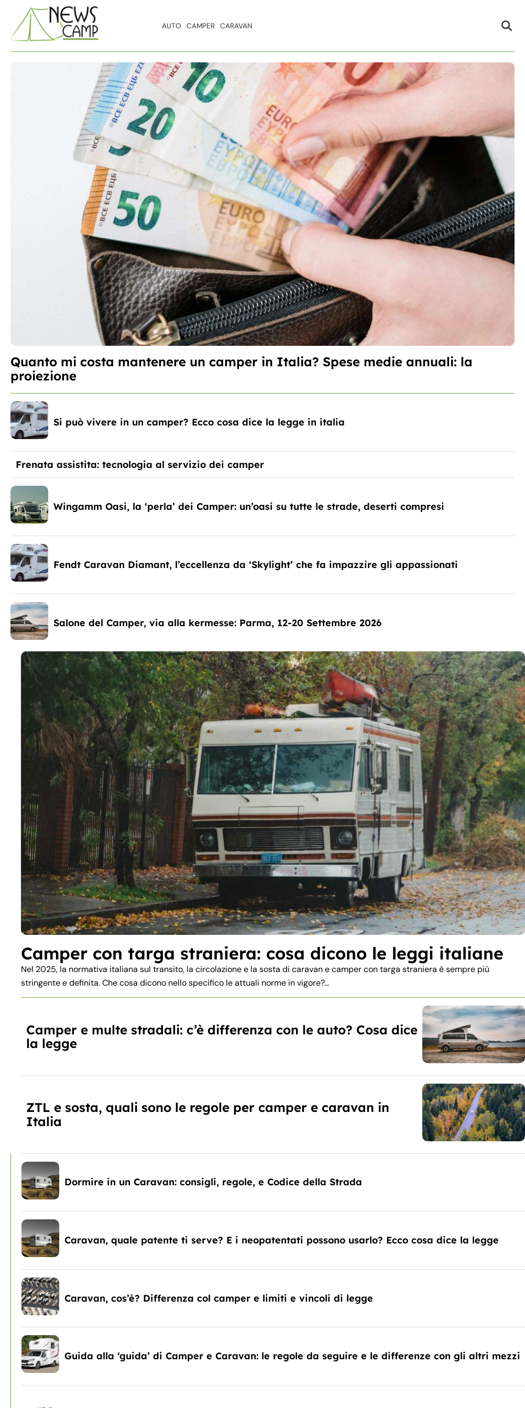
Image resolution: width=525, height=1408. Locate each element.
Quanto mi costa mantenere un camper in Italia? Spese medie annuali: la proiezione (241, 368)
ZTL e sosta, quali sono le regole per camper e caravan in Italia (207, 1114)
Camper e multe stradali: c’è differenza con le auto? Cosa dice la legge (222, 1036)
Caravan (236, 25)
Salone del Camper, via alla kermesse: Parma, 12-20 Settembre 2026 (217, 623)
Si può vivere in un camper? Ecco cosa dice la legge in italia (199, 422)
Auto (171, 25)
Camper (201, 25)
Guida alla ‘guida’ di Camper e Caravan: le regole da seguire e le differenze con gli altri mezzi (292, 1356)
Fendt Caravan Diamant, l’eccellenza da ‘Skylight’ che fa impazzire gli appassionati (255, 565)
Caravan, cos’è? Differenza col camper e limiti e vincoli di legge (218, 1298)
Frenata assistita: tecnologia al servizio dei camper (140, 465)
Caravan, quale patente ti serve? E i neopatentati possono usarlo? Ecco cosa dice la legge (281, 1240)
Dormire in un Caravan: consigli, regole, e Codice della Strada (213, 1182)
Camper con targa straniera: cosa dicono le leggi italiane (262, 953)
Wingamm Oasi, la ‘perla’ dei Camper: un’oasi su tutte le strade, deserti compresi (248, 506)
